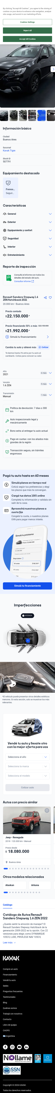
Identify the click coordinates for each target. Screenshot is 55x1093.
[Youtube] (19, 1035)
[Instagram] (12, 1035)
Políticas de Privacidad (13, 1084)
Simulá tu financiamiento (27, 585)
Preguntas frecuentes (13, 980)
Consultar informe (24, 281)
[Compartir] (45, 297)
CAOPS (6, 1019)
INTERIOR (27, 615)
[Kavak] (7, 4)
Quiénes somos (10, 997)
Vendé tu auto (9, 969)
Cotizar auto (27, 776)
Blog (5, 991)
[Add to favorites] (47, 799)
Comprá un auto (10, 957)
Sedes (5, 974)
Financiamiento (10, 963)
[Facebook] (5, 1035)
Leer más (9, 931)
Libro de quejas (10, 1013)
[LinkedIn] (26, 1035)
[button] (43, 347)
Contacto (7, 1008)
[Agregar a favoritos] (50, 297)
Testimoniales (9, 985)
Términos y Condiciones (13, 1089)
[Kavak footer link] (11, 948)
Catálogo (7, 893)
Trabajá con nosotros (12, 1002)
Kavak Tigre (9, 150)
